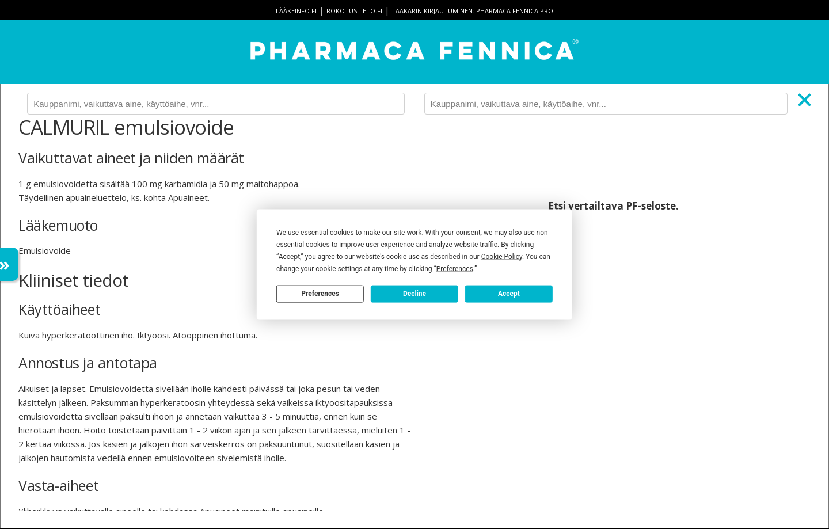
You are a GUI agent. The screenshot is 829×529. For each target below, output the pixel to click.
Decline (414, 294)
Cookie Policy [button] (501, 256)
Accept (509, 294)
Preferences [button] (454, 268)
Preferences (320, 294)
